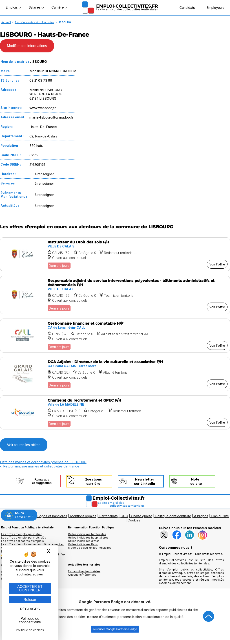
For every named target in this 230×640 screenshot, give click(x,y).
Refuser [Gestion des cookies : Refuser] (30, 600)
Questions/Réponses (82, 574)
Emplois (13, 7)
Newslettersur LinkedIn (144, 481)
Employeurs (213, 7)
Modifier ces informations (27, 46)
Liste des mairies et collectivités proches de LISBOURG (43, 462)
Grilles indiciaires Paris (83, 544)
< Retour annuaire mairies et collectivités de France (39, 466)
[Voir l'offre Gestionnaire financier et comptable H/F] (115, 335)
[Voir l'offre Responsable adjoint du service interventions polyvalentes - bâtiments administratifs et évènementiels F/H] (115, 295)
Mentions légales (83, 516)
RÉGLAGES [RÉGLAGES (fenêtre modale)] (30, 609)
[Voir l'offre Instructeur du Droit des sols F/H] (115, 254)
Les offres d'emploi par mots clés (23, 537)
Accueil (6, 22)
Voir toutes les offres (23, 444)
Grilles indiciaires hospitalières (88, 537)
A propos (201, 516)
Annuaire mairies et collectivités (34, 22)
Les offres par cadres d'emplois (22, 541)
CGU (124, 516)
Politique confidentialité (173, 516)
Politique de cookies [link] (30, 630)
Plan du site (220, 516)
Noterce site (196, 481)
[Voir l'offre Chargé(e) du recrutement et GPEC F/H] (115, 412)
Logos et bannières (52, 516)
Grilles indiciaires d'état (83, 541)
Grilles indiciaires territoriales (87, 534)
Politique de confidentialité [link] (30, 620)
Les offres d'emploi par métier (21, 534)
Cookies (134, 520)
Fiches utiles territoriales (84, 571)
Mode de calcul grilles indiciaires (89, 547)
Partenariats (108, 516)
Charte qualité (141, 516)
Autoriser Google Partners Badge (115, 629)
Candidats (185, 7)
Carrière (59, 7)
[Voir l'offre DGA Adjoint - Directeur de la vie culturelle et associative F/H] (115, 374)
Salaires (36, 7)
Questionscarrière (93, 481)
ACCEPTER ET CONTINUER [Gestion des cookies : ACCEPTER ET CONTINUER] (29, 588)
